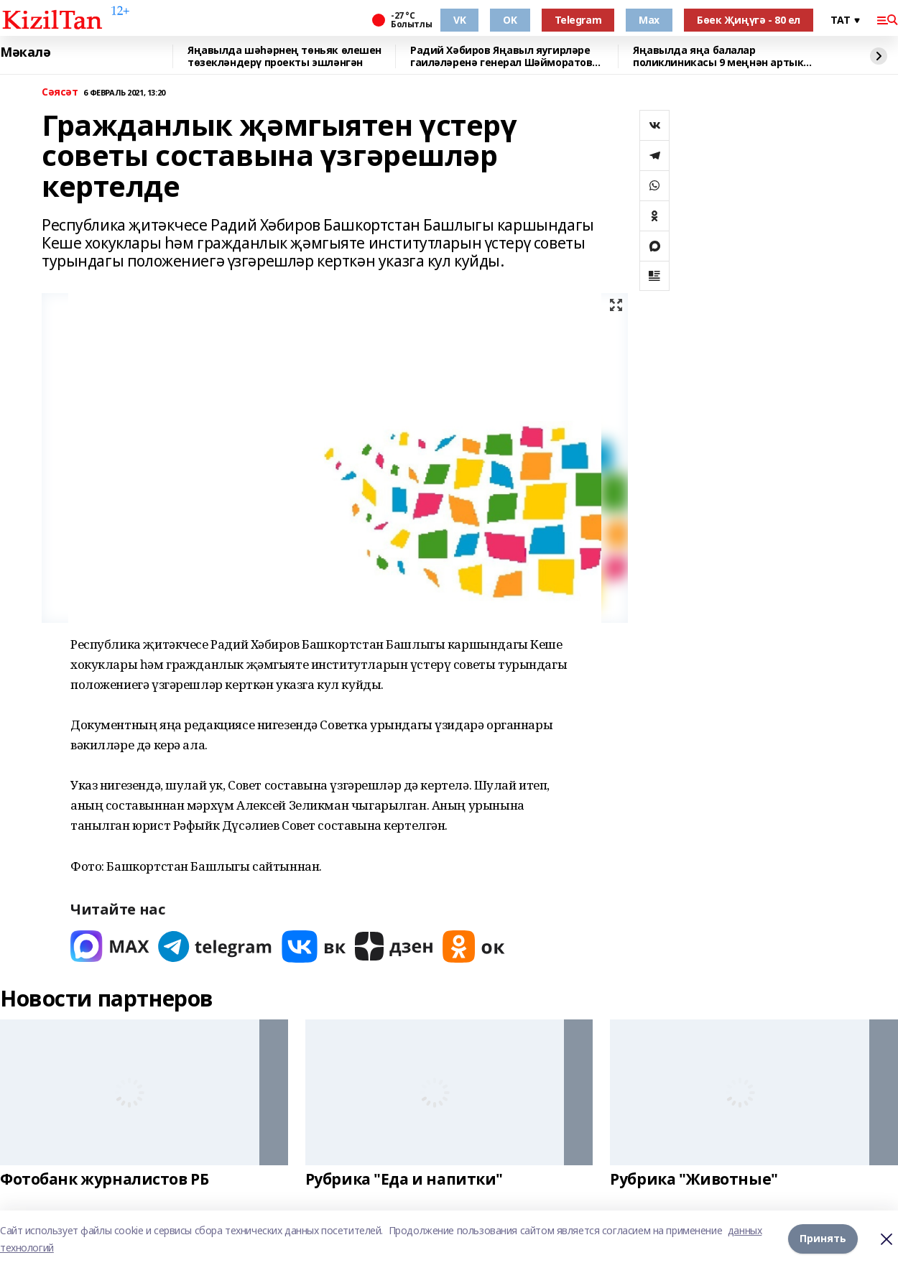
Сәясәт (60, 92)
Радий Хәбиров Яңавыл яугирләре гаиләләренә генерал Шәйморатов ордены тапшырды (501, 56)
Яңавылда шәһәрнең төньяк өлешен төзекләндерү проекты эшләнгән (284, 56)
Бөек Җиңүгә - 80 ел (748, 20)
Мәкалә (25, 52)
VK (459, 20)
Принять (823, 1239)
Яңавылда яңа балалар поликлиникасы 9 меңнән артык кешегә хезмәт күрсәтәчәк (718, 56)
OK (510, 20)
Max (649, 20)
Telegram (578, 20)
